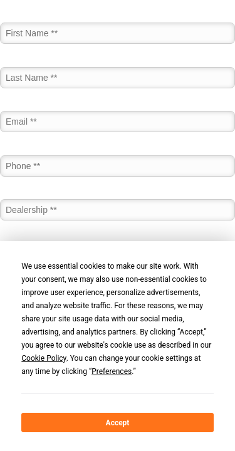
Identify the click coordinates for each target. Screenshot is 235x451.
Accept (118, 422)
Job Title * (19, 238)
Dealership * (24, 194)
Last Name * (24, 61)
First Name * (24, 18)
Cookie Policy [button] (43, 358)
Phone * (15, 150)
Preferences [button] (111, 371)
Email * (14, 106)
